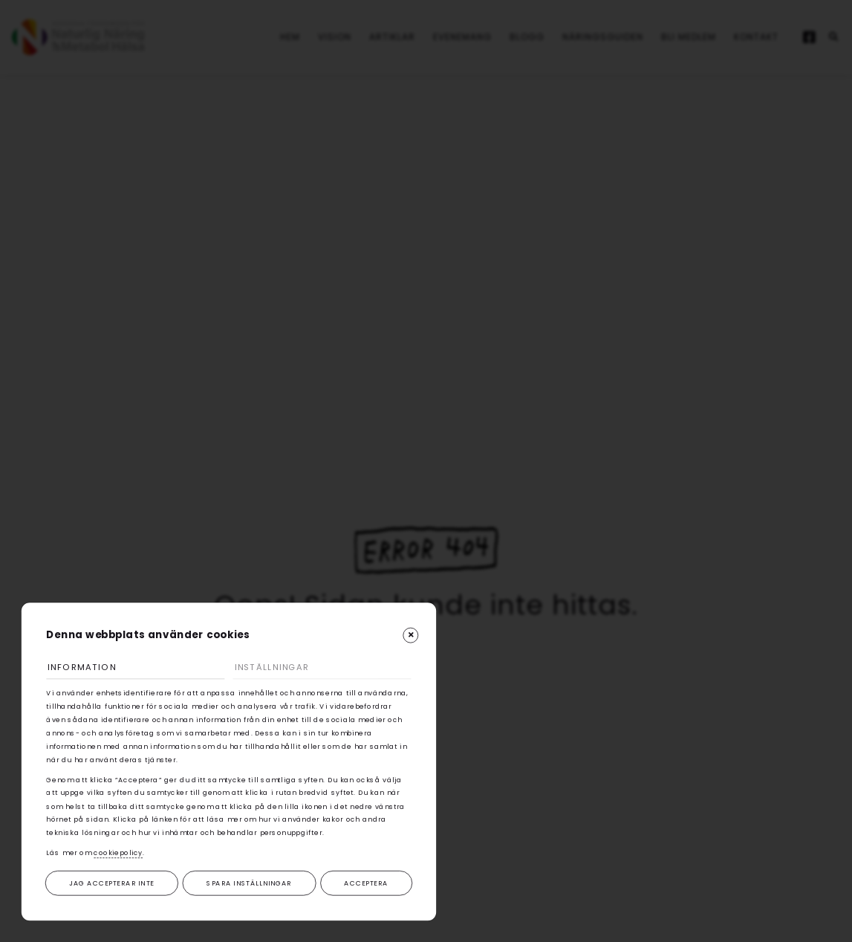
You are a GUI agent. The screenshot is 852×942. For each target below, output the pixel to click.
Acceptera (366, 883)
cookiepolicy (118, 853)
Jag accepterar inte (111, 883)
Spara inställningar (249, 883)
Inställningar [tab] (272, 667)
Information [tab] (82, 667)
